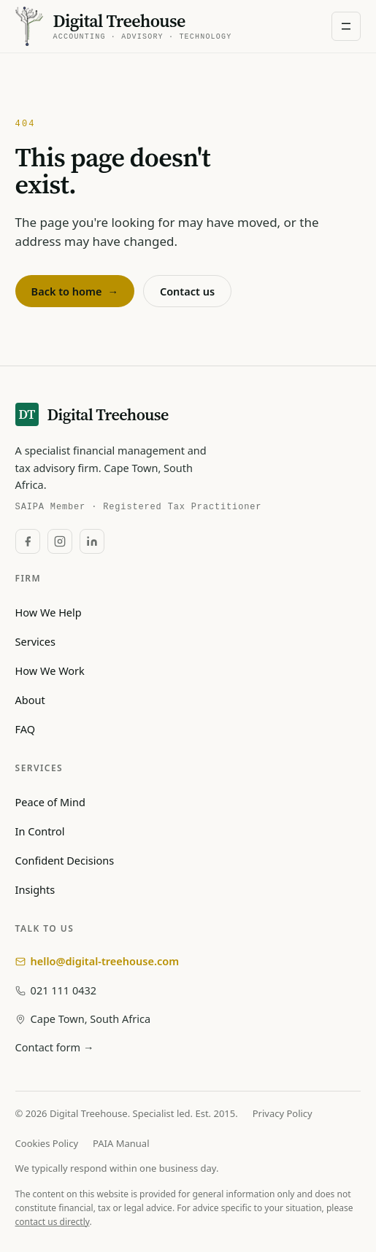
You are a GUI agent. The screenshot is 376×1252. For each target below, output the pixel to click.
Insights (35, 889)
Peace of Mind (50, 802)
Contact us (187, 291)
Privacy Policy (282, 1113)
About (30, 699)
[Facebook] (27, 541)
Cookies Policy (47, 1143)
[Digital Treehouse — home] (123, 26)
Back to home (74, 291)
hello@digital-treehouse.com (97, 961)
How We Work (50, 670)
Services (35, 641)
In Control (40, 831)
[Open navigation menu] (346, 26)
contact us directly (52, 1222)
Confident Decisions (65, 860)
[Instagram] (59, 541)
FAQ (25, 729)
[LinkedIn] (92, 541)
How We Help (48, 612)
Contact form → (54, 1047)
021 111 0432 (55, 990)
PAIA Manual (121, 1143)
